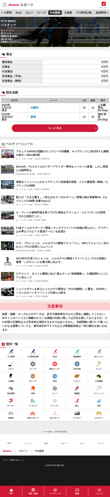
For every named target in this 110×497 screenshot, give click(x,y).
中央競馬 (55, 12)
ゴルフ (29, 12)
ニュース (99, 493)
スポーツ (23, 451)
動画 (77, 493)
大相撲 (68, 12)
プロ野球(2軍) (84, 12)
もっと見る (55, 127)
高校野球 (101, 12)
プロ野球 (6, 12)
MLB (18, 12)
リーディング (55, 493)
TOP (11, 493)
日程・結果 (33, 493)
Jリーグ (41, 12)
